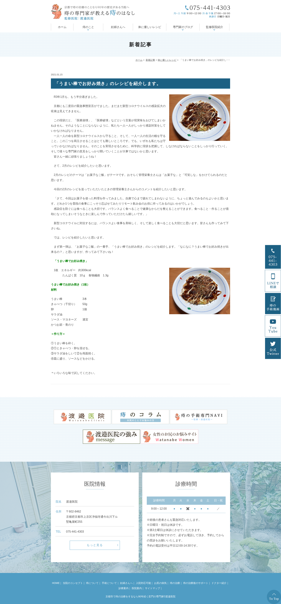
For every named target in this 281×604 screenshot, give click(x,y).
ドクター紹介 (219, 583)
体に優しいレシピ (149, 27)
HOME (55, 583)
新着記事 (150, 60)
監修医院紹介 (214, 27)
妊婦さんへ (118, 27)
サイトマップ (152, 588)
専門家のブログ (183, 27)
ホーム (62, 27)
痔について (92, 583)
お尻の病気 (160, 583)
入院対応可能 (143, 583)
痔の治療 (175, 583)
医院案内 (137, 588)
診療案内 (123, 588)
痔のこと (88, 27)
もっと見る (95, 545)
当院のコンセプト (73, 583)
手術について (109, 583)
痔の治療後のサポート (195, 583)
